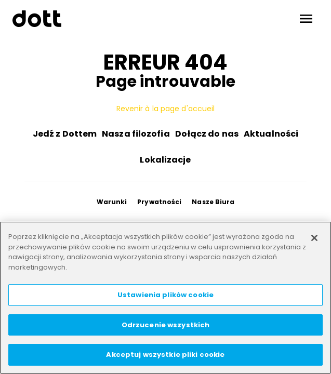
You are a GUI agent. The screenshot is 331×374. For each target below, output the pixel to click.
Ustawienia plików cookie (165, 295)
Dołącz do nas (207, 134)
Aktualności (271, 134)
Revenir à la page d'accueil (165, 108)
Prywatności (159, 201)
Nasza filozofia (136, 134)
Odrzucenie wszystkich (166, 325)
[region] (165, 297)
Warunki (112, 201)
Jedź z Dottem (65, 134)
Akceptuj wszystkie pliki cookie (165, 354)
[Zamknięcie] (314, 237)
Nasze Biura (213, 201)
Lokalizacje (165, 160)
